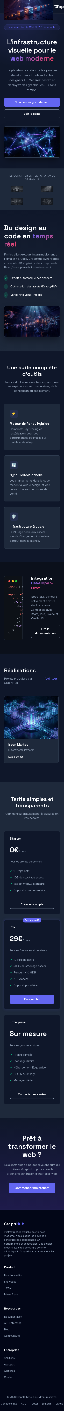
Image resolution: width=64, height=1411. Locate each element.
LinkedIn (47, 1403)
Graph (14, 1223)
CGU (23, 1403)
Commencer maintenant (32, 1188)
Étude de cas (16, 756)
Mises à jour (11, 1294)
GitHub (59, 1403)
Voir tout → (51, 681)
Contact (8, 1377)
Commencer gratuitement (32, 102)
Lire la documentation (45, 631)
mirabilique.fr (11, 1251)
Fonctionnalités (13, 1275)
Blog (6, 1329)
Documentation (13, 1316)
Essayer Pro (32, 999)
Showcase (10, 1281)
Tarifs (7, 1288)
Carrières (9, 1370)
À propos (9, 1364)
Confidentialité (9, 1403)
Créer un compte (32, 904)
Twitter (34, 1403)
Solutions (9, 1358)
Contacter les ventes (32, 1094)
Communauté (12, 1335)
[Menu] (56, 7)
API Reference (13, 1323)
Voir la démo (32, 113)
